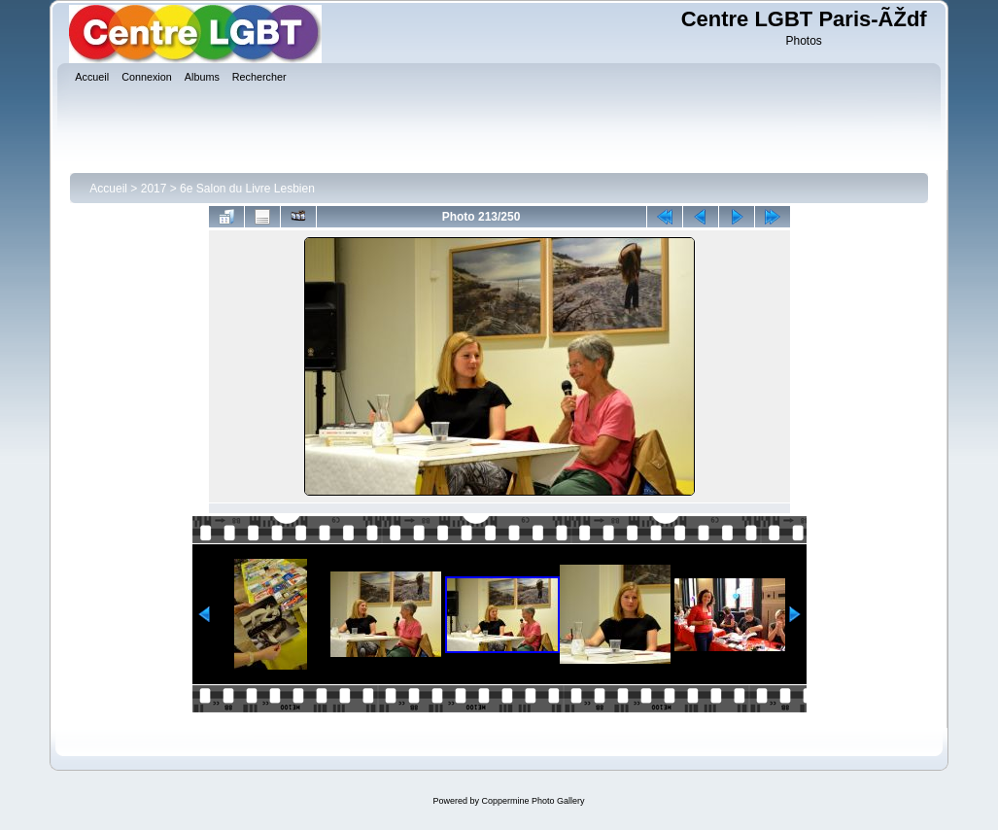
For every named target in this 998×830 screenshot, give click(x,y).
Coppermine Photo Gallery (532, 801)
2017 (154, 188)
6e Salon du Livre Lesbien (247, 188)
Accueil (108, 188)
